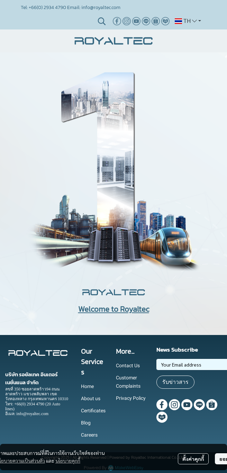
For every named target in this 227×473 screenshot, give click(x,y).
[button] (102, 21)
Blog (86, 422)
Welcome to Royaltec (113, 309)
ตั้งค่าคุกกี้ (193, 459)
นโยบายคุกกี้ (67, 460)
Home (87, 386)
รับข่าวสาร (175, 382)
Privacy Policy (131, 398)
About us (90, 398)
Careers (89, 435)
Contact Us (128, 365)
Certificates (93, 410)
